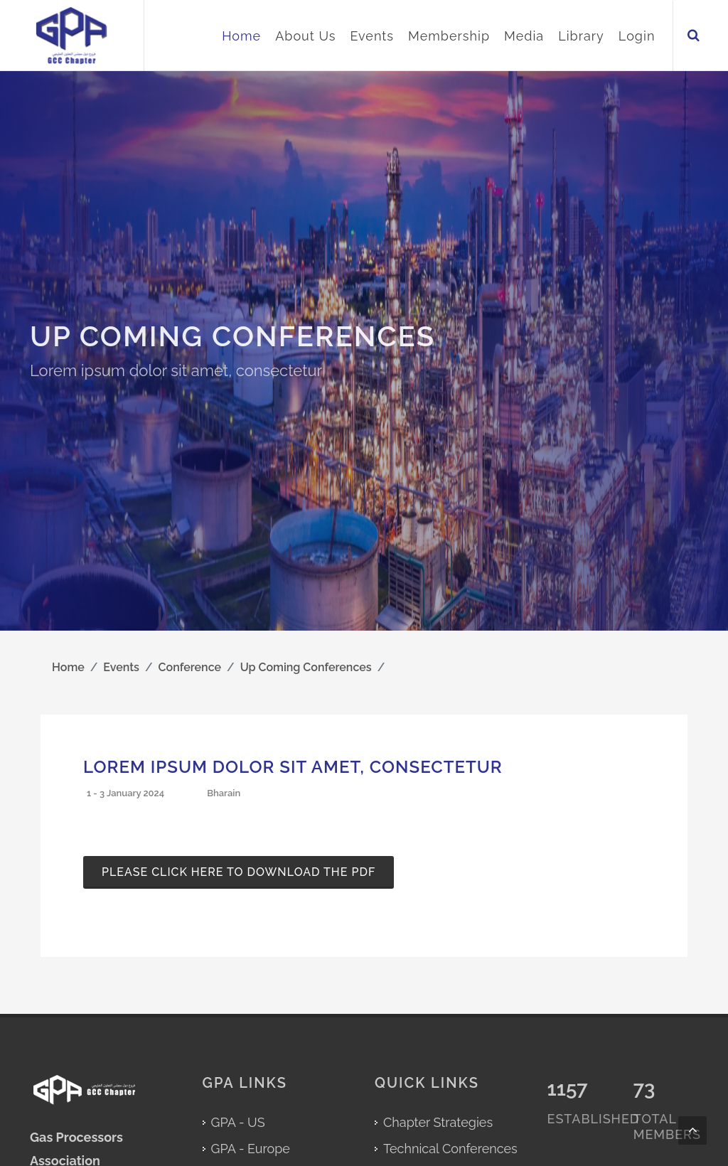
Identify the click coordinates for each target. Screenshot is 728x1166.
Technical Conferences (450, 1148)
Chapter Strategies (438, 1122)
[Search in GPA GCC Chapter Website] (695, 35)
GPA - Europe (250, 1148)
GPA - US (238, 1122)
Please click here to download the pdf (238, 872)
